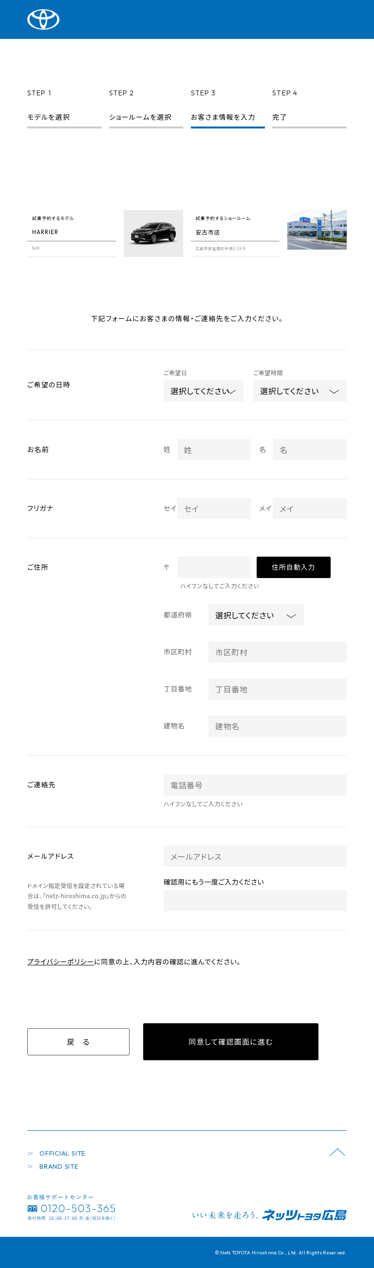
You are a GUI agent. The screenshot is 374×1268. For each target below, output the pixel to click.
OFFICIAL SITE (62, 1153)
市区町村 (178, 651)
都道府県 (178, 614)
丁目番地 (178, 688)
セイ (170, 508)
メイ (265, 508)
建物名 (174, 725)
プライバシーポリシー (60, 961)
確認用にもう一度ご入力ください (214, 882)
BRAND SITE (58, 1166)
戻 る (78, 1041)
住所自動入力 (293, 567)
